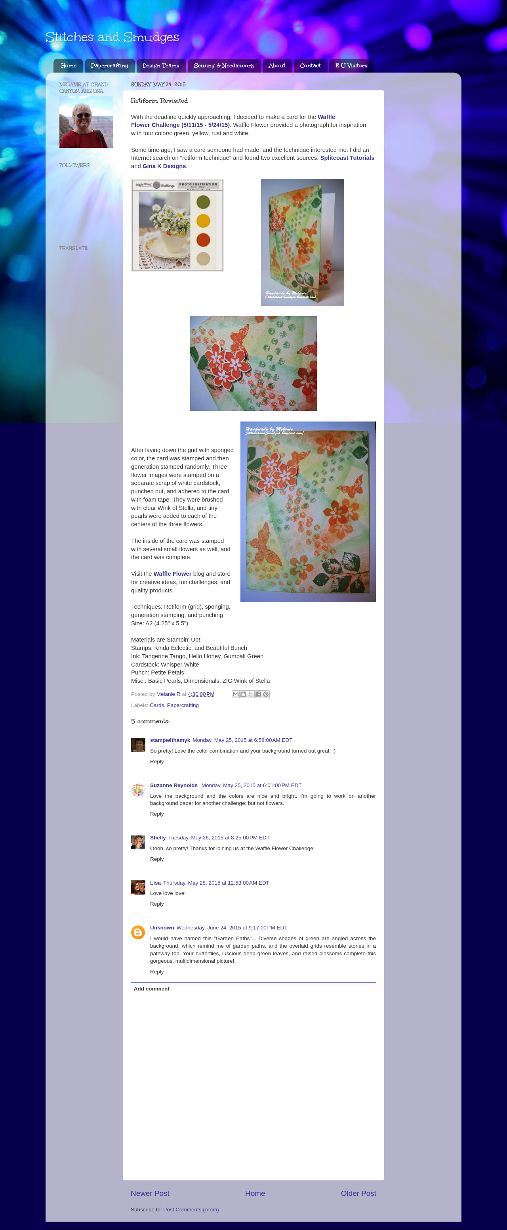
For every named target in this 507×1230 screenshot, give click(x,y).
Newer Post (150, 1193)
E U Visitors (351, 65)
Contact (310, 65)
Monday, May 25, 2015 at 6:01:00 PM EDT (252, 785)
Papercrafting (109, 65)
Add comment (152, 989)
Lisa (155, 883)
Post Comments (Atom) (191, 1210)
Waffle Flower (173, 574)
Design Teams (161, 65)
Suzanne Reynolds (174, 785)
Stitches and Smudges (112, 37)
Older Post (358, 1193)
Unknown (162, 928)
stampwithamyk (170, 740)
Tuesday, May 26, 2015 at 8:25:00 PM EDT (219, 838)
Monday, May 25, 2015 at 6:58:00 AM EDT (242, 740)
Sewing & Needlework (224, 65)
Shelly (158, 838)
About (277, 65)
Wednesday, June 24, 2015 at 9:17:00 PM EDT (232, 928)
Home (68, 65)
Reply (157, 761)
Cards (157, 705)
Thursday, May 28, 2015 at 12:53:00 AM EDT (216, 883)
